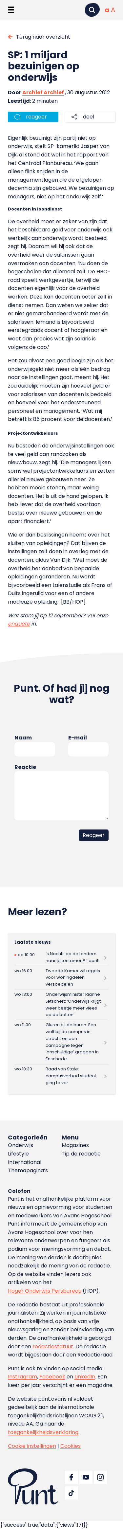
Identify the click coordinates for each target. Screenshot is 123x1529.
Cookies (70, 1446)
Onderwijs (20, 1145)
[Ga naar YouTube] (85, 1477)
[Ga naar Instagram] (100, 1477)
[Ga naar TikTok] (71, 1493)
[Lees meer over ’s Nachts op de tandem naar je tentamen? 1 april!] (61, 957)
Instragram (22, 1376)
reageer (36, 116)
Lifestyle (18, 1153)
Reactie (25, 767)
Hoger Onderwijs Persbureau (44, 1291)
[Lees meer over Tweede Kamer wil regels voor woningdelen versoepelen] (61, 977)
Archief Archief (43, 92)
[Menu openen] (11, 10)
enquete (19, 624)
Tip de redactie (81, 1153)
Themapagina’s (28, 1170)
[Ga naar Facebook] (71, 1477)
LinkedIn (84, 1376)
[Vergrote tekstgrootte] (113, 10)
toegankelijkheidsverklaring (43, 1432)
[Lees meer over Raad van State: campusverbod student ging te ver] (61, 1076)
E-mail (77, 737)
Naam (23, 737)
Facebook (52, 1376)
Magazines (75, 1145)
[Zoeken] (92, 10)
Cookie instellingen (32, 1446)
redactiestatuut (52, 1346)
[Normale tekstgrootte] (107, 10)
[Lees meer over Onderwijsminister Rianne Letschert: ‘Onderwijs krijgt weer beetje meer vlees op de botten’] (61, 1005)
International (24, 1162)
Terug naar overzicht (43, 37)
